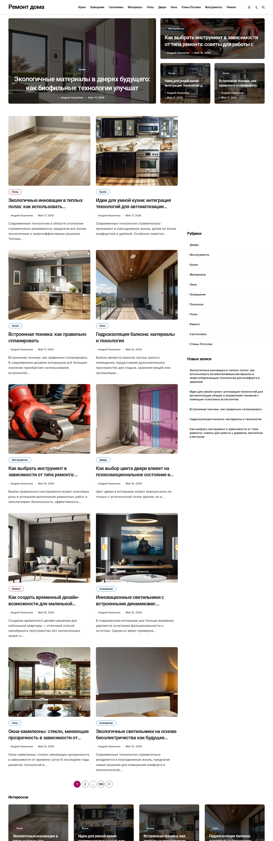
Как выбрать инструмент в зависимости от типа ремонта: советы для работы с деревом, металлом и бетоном (211, 44)
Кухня (82, 7)
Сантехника (116, 7)
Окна (174, 7)
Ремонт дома (26, 6)
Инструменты (213, 7)
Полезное (197, 304)
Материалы (135, 7)
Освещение (97, 7)
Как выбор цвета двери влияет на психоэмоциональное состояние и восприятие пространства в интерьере (82, 88)
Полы (150, 7)
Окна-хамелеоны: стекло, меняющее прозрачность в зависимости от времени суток (48, 738)
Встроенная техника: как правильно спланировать (226, 409)
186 (101, 784)
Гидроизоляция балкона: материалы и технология (226, 419)
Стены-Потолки (191, 7)
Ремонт (231, 7)
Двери (162, 7)
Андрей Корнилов (72, 97)
